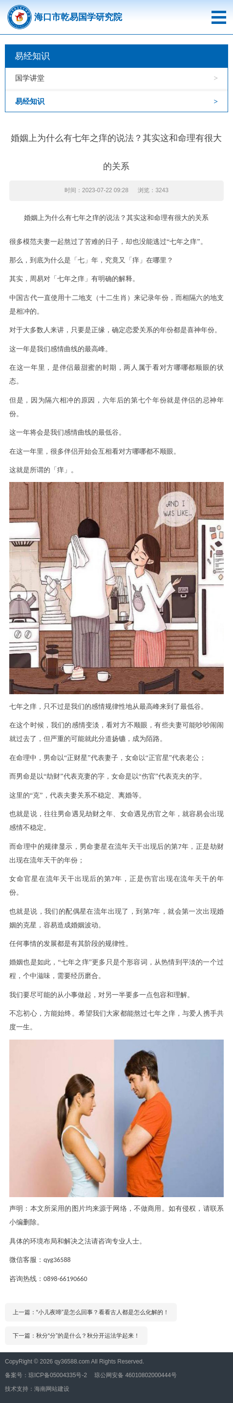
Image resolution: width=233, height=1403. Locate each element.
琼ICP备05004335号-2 (57, 1375)
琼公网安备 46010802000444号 (135, 1375)
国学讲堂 (29, 78)
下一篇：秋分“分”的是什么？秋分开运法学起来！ (76, 1335)
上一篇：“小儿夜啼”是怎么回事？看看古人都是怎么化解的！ (91, 1312)
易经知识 (29, 101)
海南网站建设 (51, 1388)
